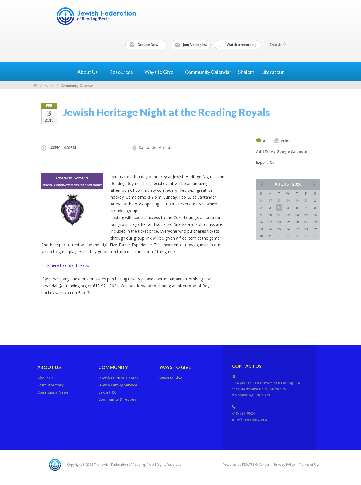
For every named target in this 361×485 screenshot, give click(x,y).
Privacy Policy (284, 464)
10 (270, 215)
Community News (53, 392)
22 (315, 222)
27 (297, 229)
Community (113, 367)
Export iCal (265, 162)
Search (278, 44)
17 (270, 222)
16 (261, 222)
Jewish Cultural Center (118, 377)
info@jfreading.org (249, 419)
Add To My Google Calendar (282, 151)
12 (288, 215)
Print (282, 141)
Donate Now (146, 44)
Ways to (161, 72)
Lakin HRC (107, 392)
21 (306, 222)
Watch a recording (238, 44)
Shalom (246, 72)
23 (261, 229)
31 (270, 236)
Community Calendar (208, 72)
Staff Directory (50, 385)
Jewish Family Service (117, 385)
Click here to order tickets (64, 265)
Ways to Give (175, 367)
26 (288, 229)
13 (297, 215)
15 (315, 215)
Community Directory (117, 399)
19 (288, 222)
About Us (49, 367)
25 (279, 229)
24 (270, 229)
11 (279, 215)
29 (315, 229)
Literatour (272, 72)
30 (261, 236)
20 (297, 222)
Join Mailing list (191, 44)
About (89, 72)
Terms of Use (309, 464)
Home (35, 85)
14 (306, 215)
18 (279, 222)
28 (306, 229)
